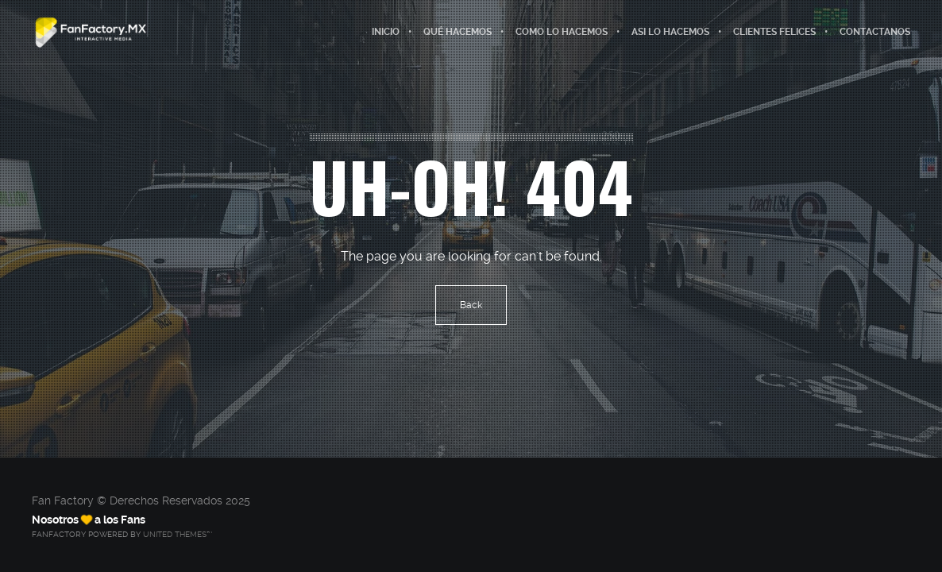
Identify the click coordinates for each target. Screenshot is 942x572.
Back (471, 305)
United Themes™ (177, 534)
